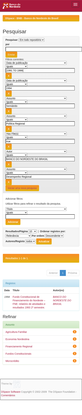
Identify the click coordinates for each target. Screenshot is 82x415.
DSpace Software (10, 391)
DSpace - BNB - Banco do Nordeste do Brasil (31, 18)
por (8, 44)
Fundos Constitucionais (18, 353)
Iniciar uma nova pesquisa (22, 188)
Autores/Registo (15, 241)
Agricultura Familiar (16, 332)
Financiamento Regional (19, 346)
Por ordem (38, 235)
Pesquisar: (12, 39)
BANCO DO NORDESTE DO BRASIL (62, 300)
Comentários (8, 395)
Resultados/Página (17, 231)
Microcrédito (12, 361)
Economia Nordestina (17, 339)
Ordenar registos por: (52, 231)
